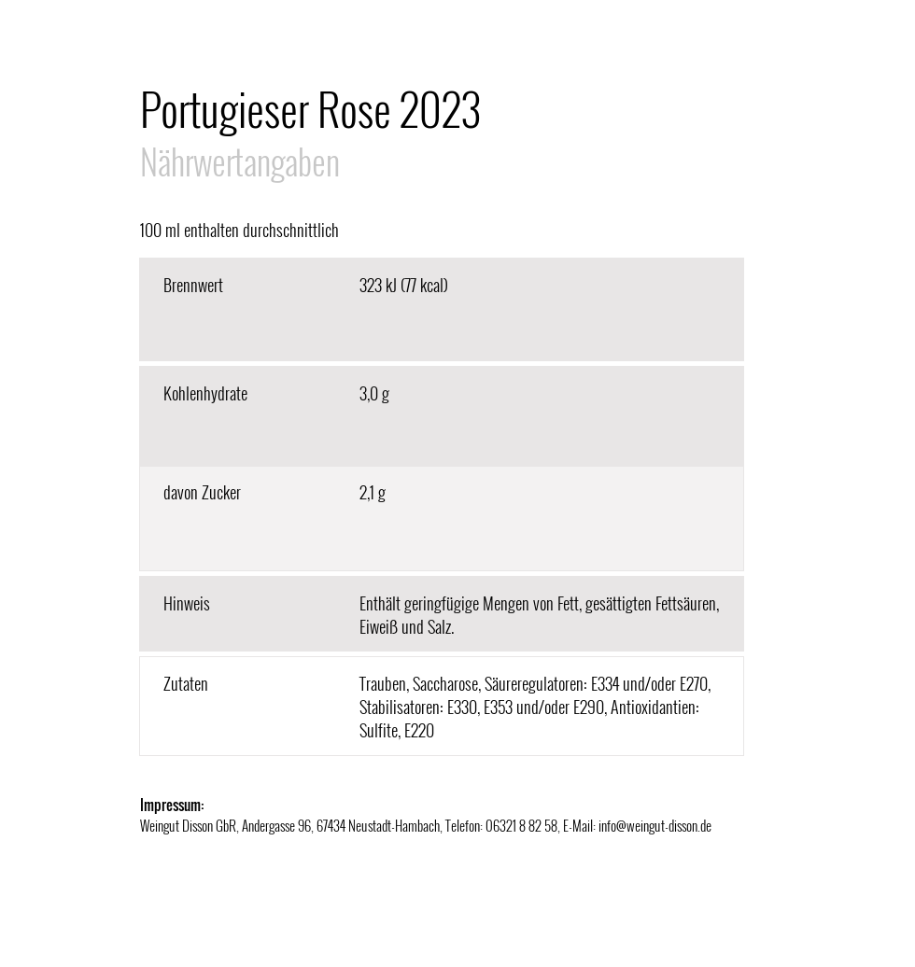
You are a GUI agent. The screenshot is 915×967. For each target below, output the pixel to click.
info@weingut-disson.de (654, 825)
